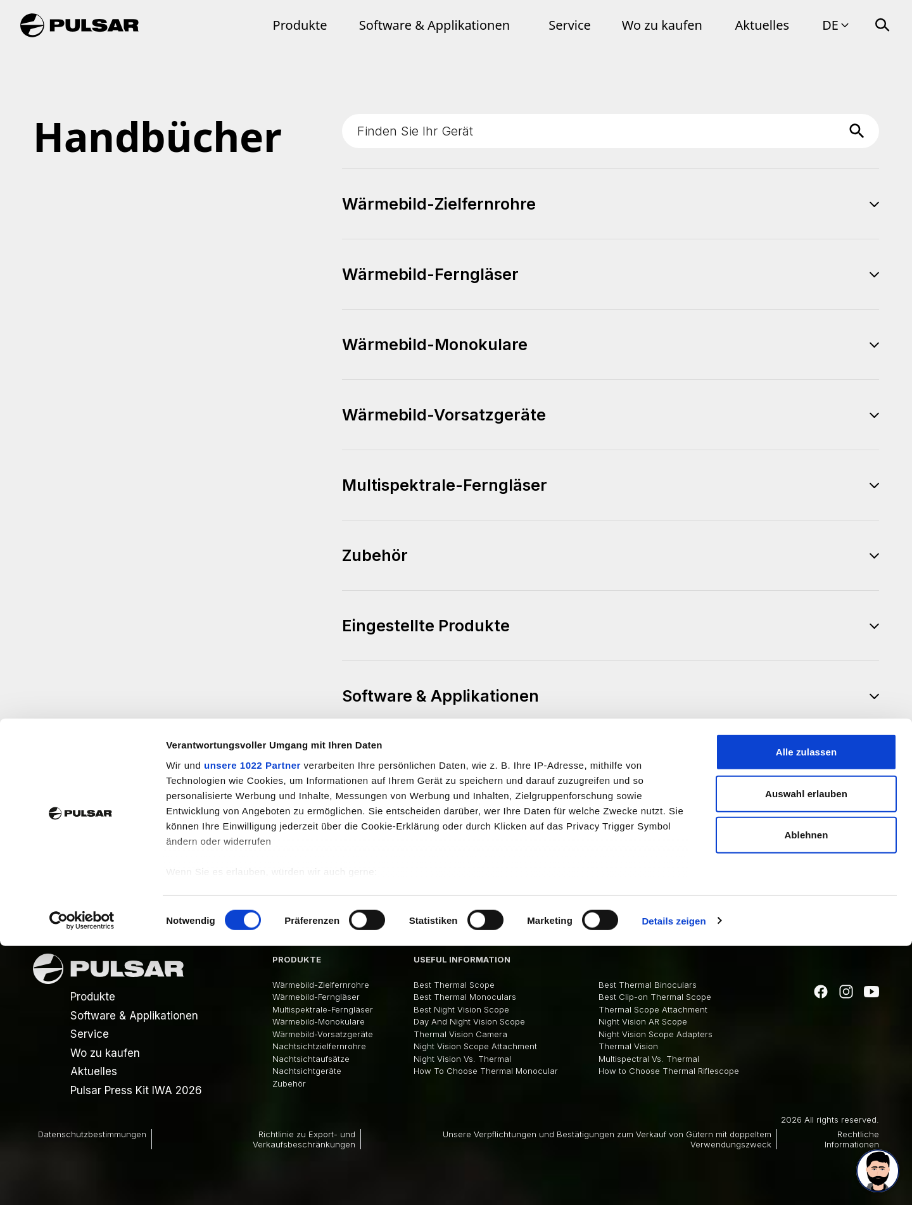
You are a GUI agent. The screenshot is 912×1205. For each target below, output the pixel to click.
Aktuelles (762, 25)
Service (569, 25)
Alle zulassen (806, 1011)
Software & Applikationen (434, 25)
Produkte (300, 25)
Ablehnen (806, 1094)
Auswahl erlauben (806, 1052)
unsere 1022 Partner (252, 1024)
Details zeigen (674, 1180)
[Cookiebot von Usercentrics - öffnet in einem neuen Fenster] (82, 1180)
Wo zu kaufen (662, 25)
